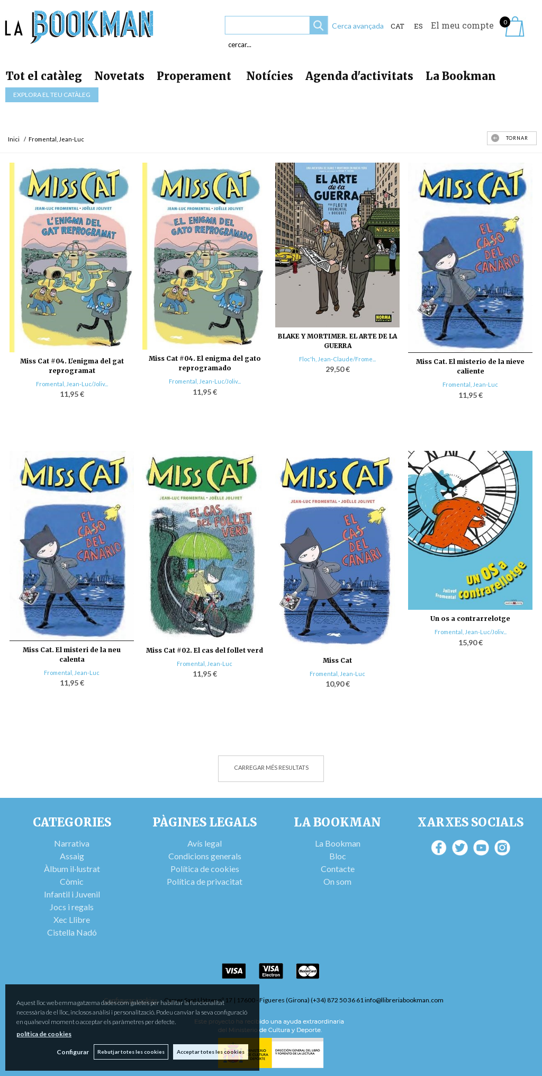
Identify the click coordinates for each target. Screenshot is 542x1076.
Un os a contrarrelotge (470, 619)
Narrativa (71, 843)
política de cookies (43, 1034)
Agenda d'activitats (359, 76)
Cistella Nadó (72, 932)
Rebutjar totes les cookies (130, 1051)
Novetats (119, 76)
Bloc (337, 856)
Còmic (72, 881)
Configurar (72, 1052)
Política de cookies (204, 869)
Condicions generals (204, 856)
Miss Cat (337, 660)
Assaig (72, 856)
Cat (397, 26)
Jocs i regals (72, 907)
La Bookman (461, 76)
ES (418, 26)
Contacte (338, 869)
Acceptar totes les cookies (211, 1051)
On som (337, 881)
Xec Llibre (71, 919)
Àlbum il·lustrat (72, 869)
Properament (195, 76)
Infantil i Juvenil (72, 894)
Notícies (269, 76)
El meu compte (462, 25)
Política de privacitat (204, 881)
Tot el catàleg (44, 76)
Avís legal (204, 843)
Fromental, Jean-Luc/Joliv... (72, 383)
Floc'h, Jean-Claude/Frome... (337, 358)
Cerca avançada (358, 25)
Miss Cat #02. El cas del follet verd (204, 650)
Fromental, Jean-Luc (470, 384)
